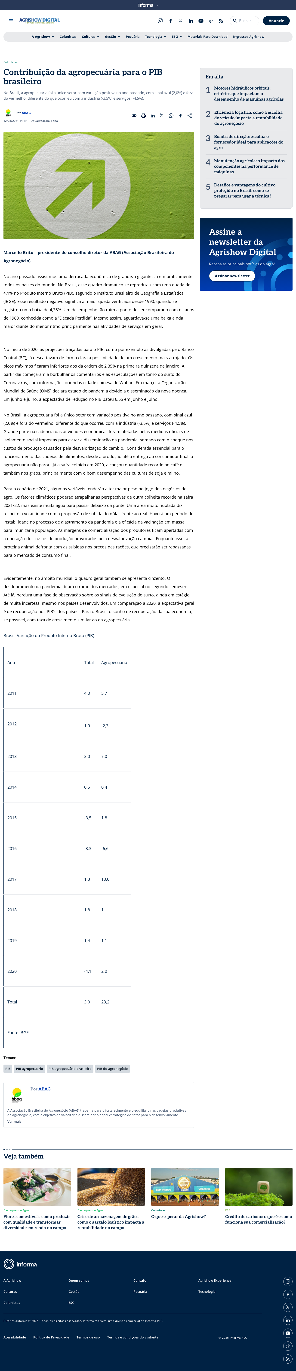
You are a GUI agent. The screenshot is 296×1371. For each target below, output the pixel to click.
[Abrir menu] (10, 20)
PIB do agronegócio (112, 1068)
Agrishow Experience (214, 1280)
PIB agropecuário (29, 1068)
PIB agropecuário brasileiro (70, 1068)
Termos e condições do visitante (132, 1337)
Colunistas (68, 36)
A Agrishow (41, 36)
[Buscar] (235, 21)
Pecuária (132, 36)
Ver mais (14, 1121)
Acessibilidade (14, 1337)
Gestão (110, 36)
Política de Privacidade (51, 1337)
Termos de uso (88, 1337)
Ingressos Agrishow (248, 36)
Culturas (88, 36)
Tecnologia (153, 36)
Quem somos (78, 1280)
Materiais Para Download (208, 36)
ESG (175, 36)
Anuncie (276, 20)
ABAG (26, 113)
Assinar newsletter (232, 275)
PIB (7, 1068)
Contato (139, 1280)
